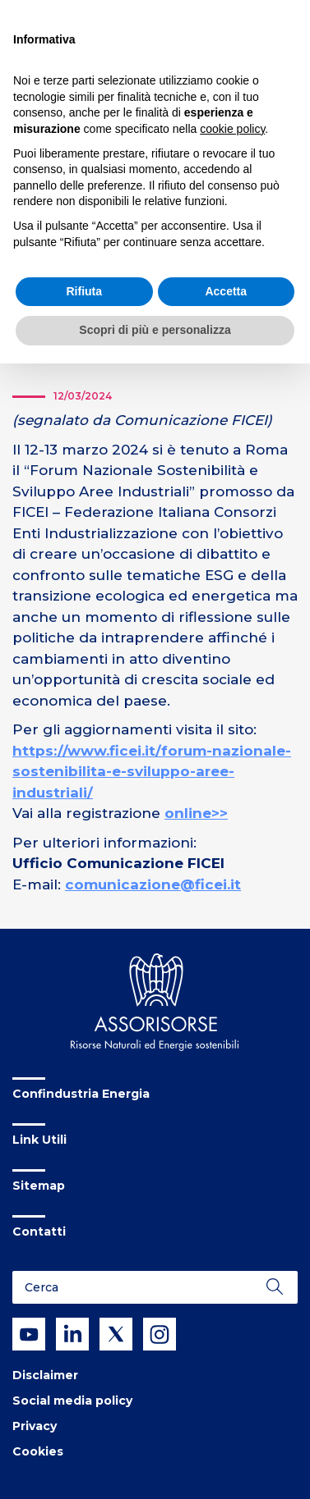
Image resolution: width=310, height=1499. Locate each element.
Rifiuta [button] (84, 291)
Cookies (37, 1451)
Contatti (39, 1231)
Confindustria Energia (81, 1093)
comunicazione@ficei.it (153, 884)
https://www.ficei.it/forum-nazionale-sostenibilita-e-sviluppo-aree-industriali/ (151, 772)
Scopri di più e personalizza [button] (154, 329)
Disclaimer (45, 1375)
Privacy (34, 1426)
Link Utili (39, 1139)
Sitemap (38, 1185)
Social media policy (72, 1400)
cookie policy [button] (232, 128)
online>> (196, 813)
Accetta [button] (226, 291)
